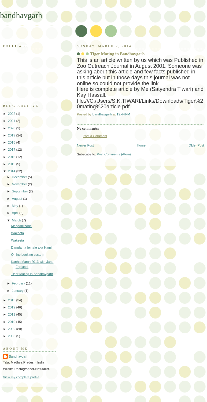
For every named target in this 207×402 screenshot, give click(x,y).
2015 (12, 164)
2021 (12, 121)
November (20, 184)
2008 (12, 336)
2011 (12, 314)
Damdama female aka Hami (31, 247)
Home (141, 145)
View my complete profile (21, 377)
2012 (12, 307)
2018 (12, 142)
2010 (12, 322)
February (19, 283)
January (18, 290)
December (20, 177)
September (20, 191)
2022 (12, 113)
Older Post (196, 145)
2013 (12, 300)
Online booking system (27, 254)
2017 (12, 149)
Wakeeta (17, 233)
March (17, 220)
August (17, 198)
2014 (12, 171)
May (15, 206)
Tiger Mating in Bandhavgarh (32, 274)
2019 (12, 135)
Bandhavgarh (18, 356)
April (15, 213)
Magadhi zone (21, 226)
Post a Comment (95, 136)
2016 (12, 157)
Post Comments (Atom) (114, 154)
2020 (12, 128)
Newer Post (85, 145)
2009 (12, 329)
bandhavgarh (21, 15)
